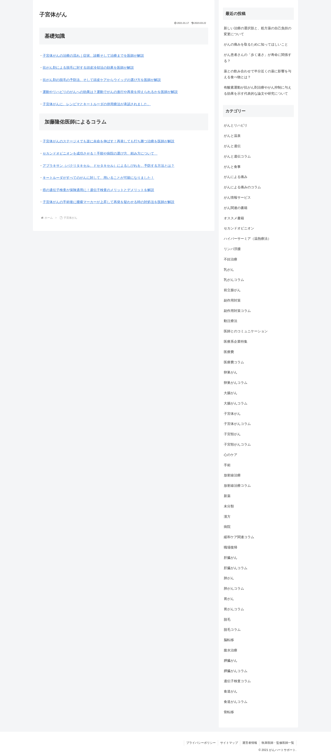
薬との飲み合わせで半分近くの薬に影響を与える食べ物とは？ (257, 74)
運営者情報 (249, 742)
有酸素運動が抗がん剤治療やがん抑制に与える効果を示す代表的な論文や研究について (257, 90)
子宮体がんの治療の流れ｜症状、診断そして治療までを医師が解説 (93, 55)
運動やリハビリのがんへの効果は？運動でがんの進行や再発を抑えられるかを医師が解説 (110, 92)
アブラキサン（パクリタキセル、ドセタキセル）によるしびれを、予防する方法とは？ (108, 165)
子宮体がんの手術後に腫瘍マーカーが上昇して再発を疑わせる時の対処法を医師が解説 (108, 202)
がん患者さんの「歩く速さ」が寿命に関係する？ (257, 58)
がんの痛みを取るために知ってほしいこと (256, 44)
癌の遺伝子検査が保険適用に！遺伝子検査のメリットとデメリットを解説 (98, 190)
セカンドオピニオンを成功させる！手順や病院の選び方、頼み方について (100, 153)
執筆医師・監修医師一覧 (278, 742)
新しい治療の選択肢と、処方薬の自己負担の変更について (257, 31)
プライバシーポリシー (201, 742)
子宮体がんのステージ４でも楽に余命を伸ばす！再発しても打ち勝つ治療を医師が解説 (108, 141)
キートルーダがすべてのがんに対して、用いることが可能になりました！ (98, 177)
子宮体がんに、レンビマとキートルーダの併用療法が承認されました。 (97, 104)
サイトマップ (229, 742)
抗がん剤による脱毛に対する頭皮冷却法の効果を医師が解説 (88, 67)
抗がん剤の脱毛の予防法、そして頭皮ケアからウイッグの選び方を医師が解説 (102, 80)
